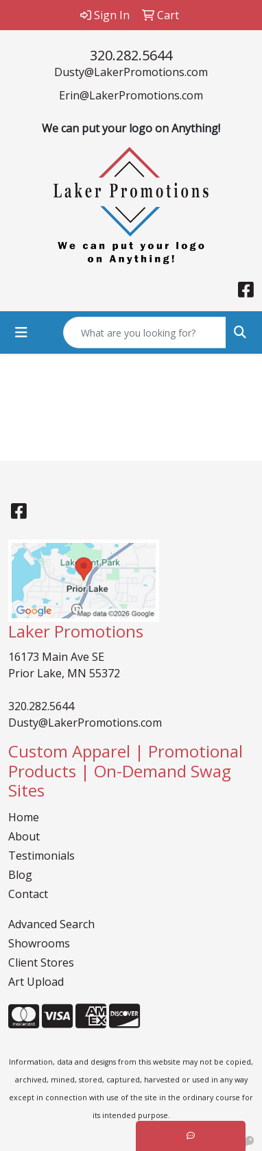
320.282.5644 (131, 55)
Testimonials (41, 855)
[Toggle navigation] (21, 332)
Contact (28, 893)
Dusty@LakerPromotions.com (131, 72)
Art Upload (36, 981)
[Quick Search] (144, 332)
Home (23, 817)
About (24, 836)
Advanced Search (51, 924)
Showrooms (39, 943)
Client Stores (41, 962)
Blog (20, 874)
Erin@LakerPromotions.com (131, 95)
